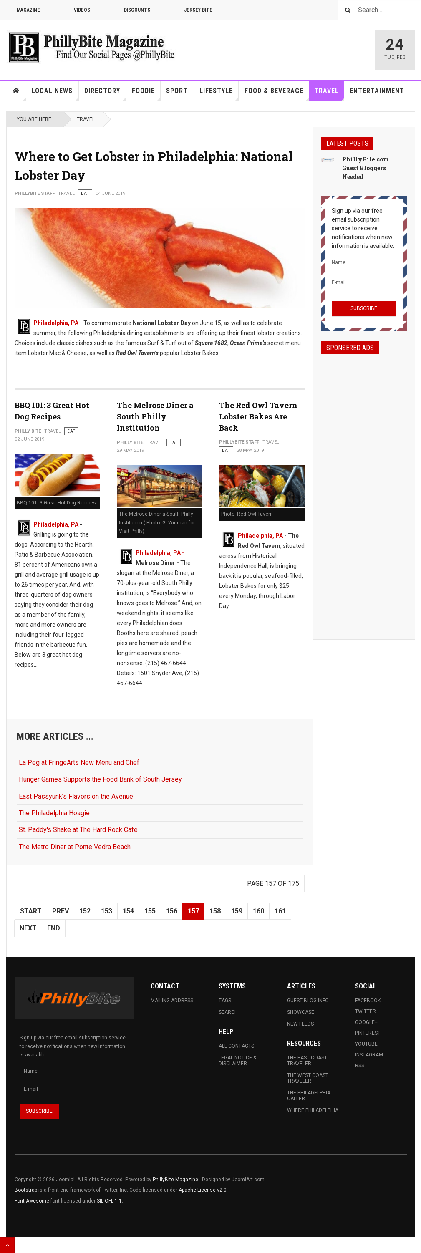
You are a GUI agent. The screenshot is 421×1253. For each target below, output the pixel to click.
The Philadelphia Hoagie (54, 813)
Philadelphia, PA (55, 323)
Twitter (365, 1011)
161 (280, 911)
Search (228, 1012)
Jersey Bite (198, 10)
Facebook (368, 1000)
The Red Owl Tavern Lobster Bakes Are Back (258, 416)
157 (193, 911)
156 (171, 911)
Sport (177, 91)
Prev (60, 911)
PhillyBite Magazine (175, 1179)
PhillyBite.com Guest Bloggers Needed (365, 168)
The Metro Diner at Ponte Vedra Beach (75, 847)
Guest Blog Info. (308, 1000)
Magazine (28, 10)
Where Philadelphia (312, 1110)
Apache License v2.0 (203, 1190)
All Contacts (236, 1046)
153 (106, 911)
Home (16, 91)
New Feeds (300, 1024)
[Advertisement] (364, 489)
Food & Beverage (277, 94)
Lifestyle (219, 94)
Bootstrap (26, 1190)
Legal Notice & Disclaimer (237, 1060)
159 (236, 911)
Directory (105, 94)
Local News (55, 94)
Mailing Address (172, 1000)
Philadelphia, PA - (160, 553)
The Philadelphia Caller (308, 1096)
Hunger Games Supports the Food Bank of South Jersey (100, 779)
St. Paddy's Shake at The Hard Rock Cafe (78, 830)
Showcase (300, 1012)
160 (258, 911)
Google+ (366, 1022)
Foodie (146, 94)
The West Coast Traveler (307, 1078)
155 (150, 911)
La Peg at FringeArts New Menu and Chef (79, 762)
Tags (225, 1000)
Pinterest (368, 1033)
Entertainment (377, 91)
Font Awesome (32, 1201)
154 (128, 911)
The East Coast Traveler (307, 1060)
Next (28, 928)
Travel (329, 94)
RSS (359, 1066)
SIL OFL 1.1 (109, 1201)
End (53, 928)
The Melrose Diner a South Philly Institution (155, 416)
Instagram (369, 1055)
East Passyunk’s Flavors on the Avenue (76, 796)
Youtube (366, 1044)
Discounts (137, 10)
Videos (82, 10)
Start (31, 911)
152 (85, 911)
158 (215, 911)
